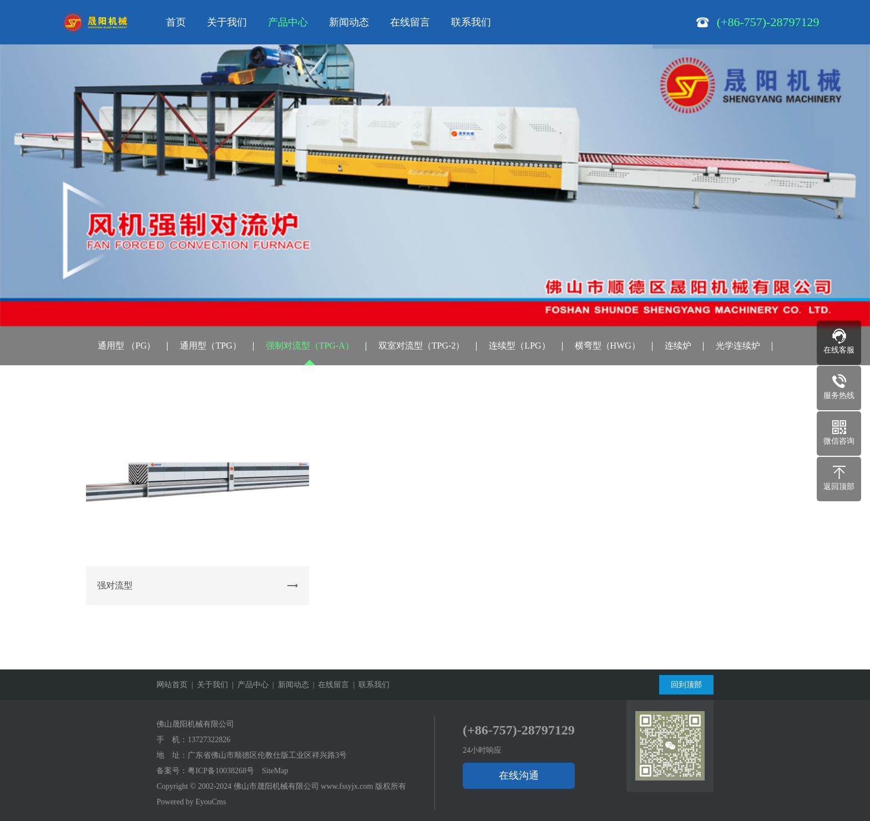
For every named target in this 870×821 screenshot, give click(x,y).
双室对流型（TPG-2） (421, 345)
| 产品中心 (248, 685)
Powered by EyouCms (191, 802)
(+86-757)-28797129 (519, 730)
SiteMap (275, 771)
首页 (176, 22)
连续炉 (678, 345)
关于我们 (227, 22)
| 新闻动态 (289, 685)
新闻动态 (349, 22)
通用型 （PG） (126, 345)
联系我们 (471, 22)
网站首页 (172, 685)
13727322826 (209, 740)
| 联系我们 (369, 685)
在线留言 (410, 22)
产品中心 (288, 22)
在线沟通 (519, 775)
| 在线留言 (329, 685)
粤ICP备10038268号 (221, 771)
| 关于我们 (208, 685)
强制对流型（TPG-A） (310, 345)
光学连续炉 (738, 345)
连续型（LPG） (519, 345)
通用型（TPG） (210, 345)
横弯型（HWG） (607, 345)
